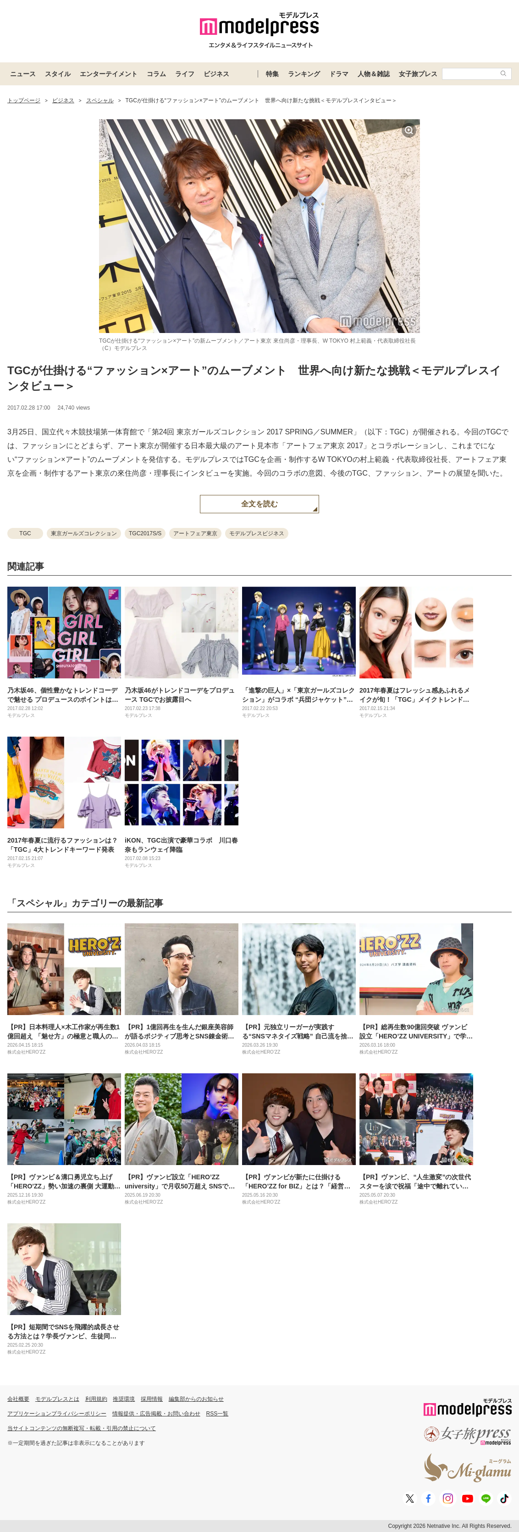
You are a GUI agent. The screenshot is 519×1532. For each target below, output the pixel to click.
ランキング (304, 74)
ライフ (184, 74)
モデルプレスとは (57, 1399)
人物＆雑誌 (374, 74)
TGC (25, 533)
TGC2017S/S (145, 533)
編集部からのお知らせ (196, 1399)
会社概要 (18, 1399)
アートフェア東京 (195, 533)
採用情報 (152, 1399)
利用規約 (96, 1399)
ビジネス (216, 74)
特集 (272, 74)
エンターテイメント (109, 74)
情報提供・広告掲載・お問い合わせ (156, 1413)
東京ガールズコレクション (84, 533)
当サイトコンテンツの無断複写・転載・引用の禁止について (81, 1428)
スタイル (58, 74)
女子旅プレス (418, 74)
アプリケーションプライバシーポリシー (56, 1413)
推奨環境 (124, 1399)
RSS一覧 (217, 1413)
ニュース (23, 74)
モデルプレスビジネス (256, 533)
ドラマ (338, 74)
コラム (156, 74)
